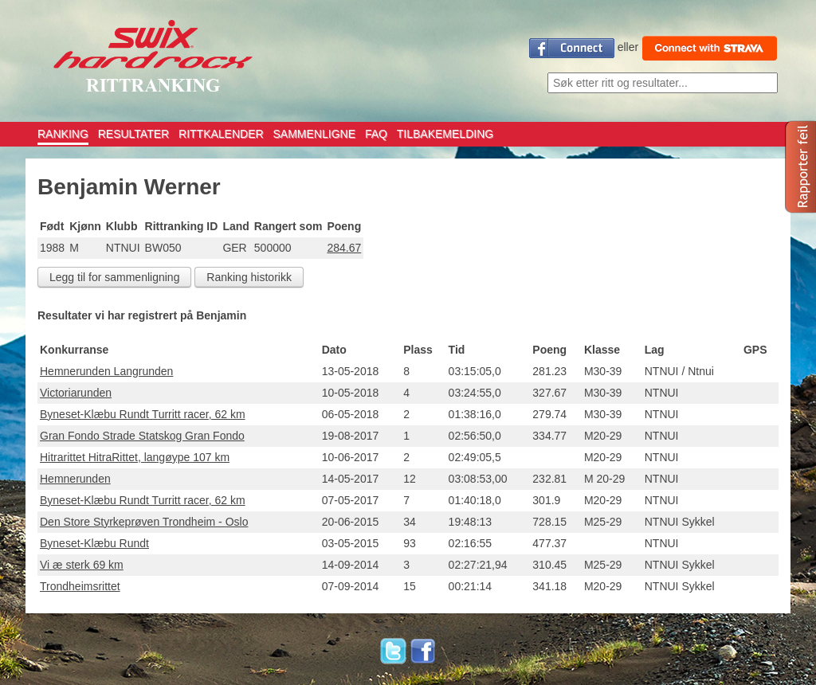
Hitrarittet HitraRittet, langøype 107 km (135, 457)
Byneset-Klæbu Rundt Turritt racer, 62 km (142, 414)
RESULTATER (133, 133)
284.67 (344, 247)
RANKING (62, 133)
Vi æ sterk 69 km (82, 564)
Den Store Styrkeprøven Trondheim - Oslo (144, 521)
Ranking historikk (249, 277)
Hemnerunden (75, 478)
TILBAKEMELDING (445, 133)
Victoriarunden (76, 392)
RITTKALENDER (221, 133)
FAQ (376, 133)
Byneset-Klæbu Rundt (94, 543)
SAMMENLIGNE (314, 133)
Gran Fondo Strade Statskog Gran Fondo (142, 435)
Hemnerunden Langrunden (106, 371)
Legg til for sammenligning (114, 277)
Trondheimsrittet (80, 586)
